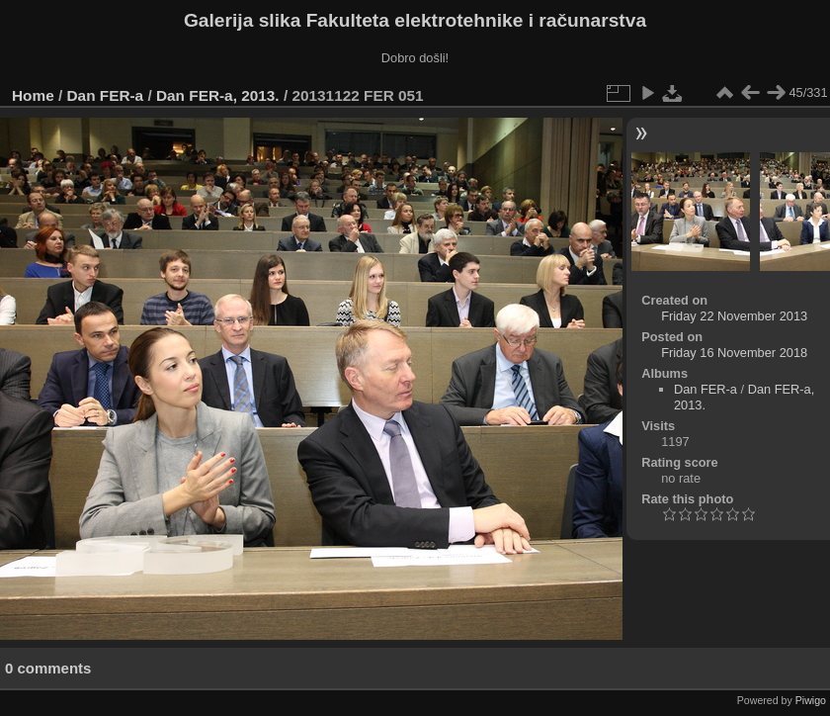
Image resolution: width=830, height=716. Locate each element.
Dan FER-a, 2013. (218, 95)
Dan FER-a (105, 95)
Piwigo (810, 700)
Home (33, 95)
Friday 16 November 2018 (734, 352)
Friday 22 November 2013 (734, 316)
